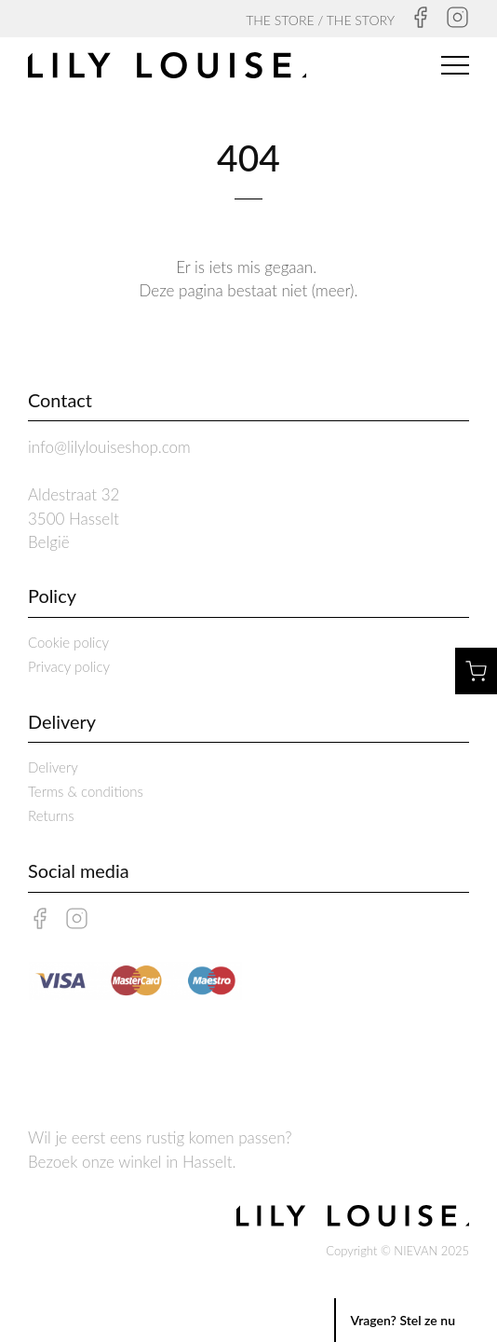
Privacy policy (69, 666)
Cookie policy (68, 642)
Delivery (53, 767)
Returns (51, 815)
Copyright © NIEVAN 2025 (397, 1250)
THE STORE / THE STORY (320, 20)
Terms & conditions (85, 791)
